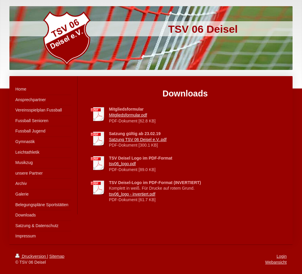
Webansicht (276, 262)
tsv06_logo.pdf (122, 163)
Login (282, 256)
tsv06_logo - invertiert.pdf (132, 194)
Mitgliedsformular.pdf (128, 115)
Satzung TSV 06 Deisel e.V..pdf (137, 139)
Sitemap (56, 256)
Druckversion (31, 256)
